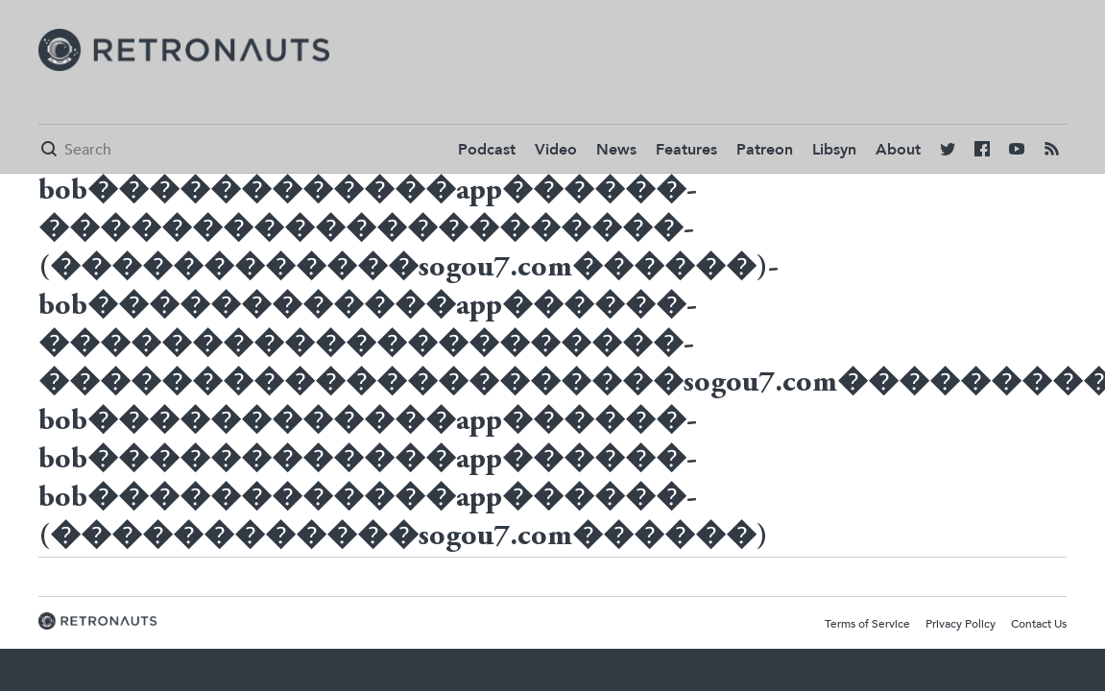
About (898, 149)
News (616, 149)
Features (686, 149)
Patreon (764, 149)
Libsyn (834, 149)
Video (556, 149)
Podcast (487, 149)
